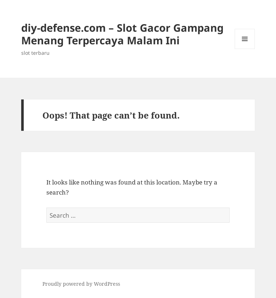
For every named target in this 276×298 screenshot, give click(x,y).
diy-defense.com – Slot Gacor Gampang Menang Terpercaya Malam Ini (122, 34)
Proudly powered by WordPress (81, 283)
